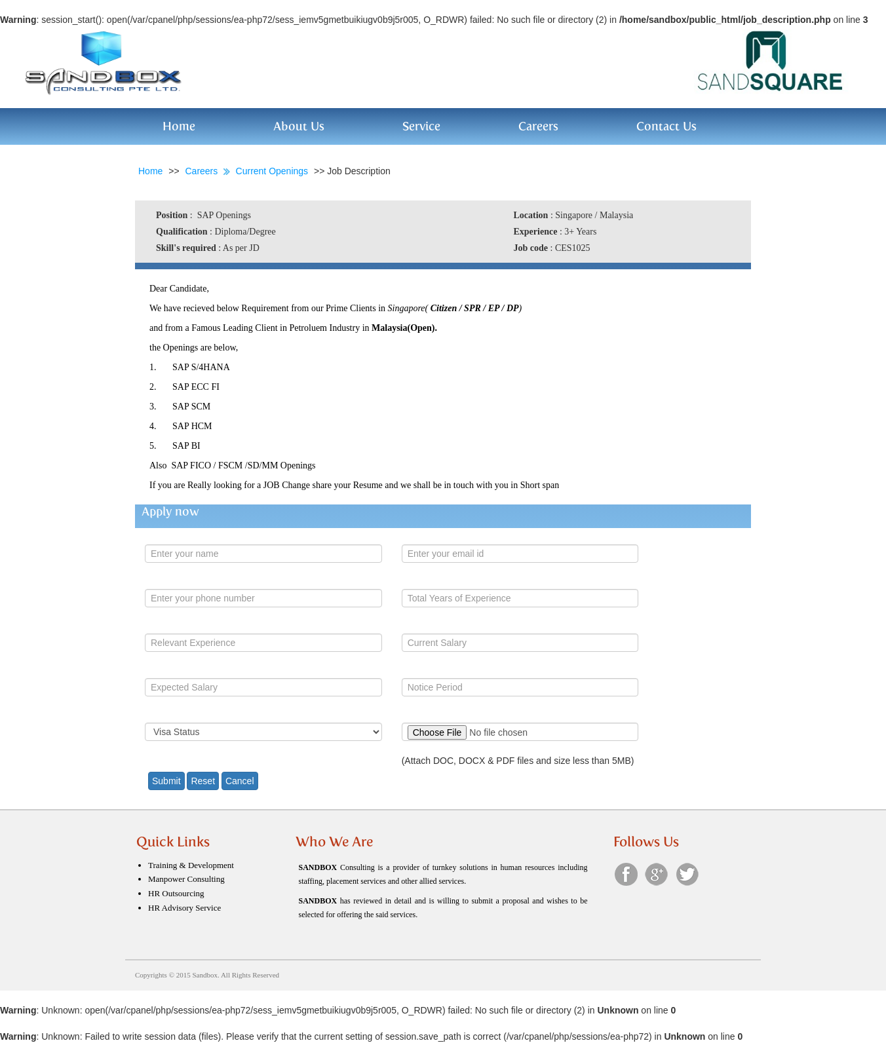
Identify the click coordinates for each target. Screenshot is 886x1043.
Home (179, 126)
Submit (166, 781)
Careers (538, 126)
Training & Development (191, 865)
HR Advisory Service (184, 908)
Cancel (239, 781)
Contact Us (666, 126)
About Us (298, 126)
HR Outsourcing (176, 893)
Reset (203, 781)
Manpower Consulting (186, 879)
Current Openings (273, 171)
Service (421, 126)
